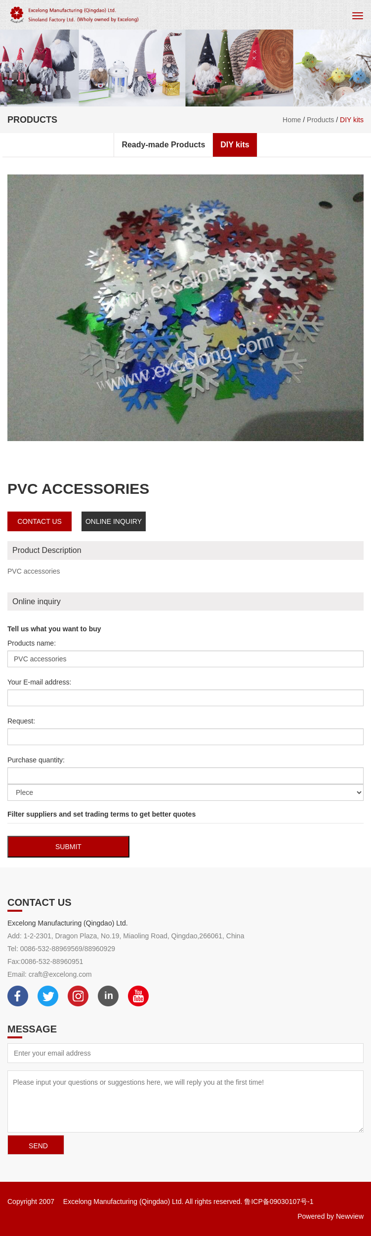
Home (292, 120)
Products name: (31, 643)
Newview (350, 1216)
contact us (39, 521)
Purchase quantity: (36, 760)
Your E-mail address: (39, 682)
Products (320, 120)
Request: (21, 721)
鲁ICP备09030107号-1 (278, 1201)
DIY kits (352, 120)
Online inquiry (113, 521)
